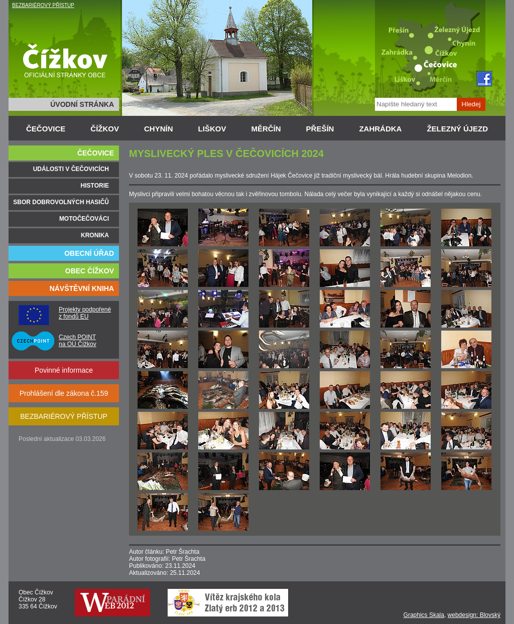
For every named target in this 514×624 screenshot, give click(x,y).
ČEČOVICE (45, 128)
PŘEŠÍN (320, 128)
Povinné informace (64, 370)
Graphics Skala (424, 614)
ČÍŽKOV (104, 128)
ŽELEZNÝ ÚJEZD (457, 128)
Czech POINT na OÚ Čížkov (77, 341)
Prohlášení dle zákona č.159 (64, 393)
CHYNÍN (158, 128)
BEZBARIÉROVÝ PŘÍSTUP (43, 5)
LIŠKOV (212, 128)
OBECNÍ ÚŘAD (89, 253)
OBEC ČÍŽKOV (89, 271)
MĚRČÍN (266, 128)
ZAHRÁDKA (380, 128)
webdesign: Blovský (474, 614)
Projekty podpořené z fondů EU (85, 313)
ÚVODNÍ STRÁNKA (82, 104)
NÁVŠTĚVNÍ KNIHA (82, 288)
